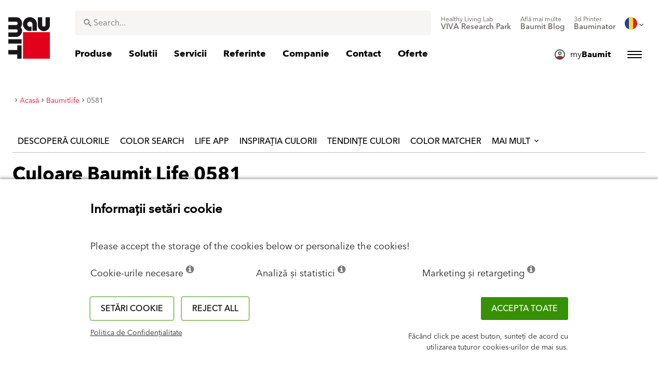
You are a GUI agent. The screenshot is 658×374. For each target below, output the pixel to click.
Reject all (215, 308)
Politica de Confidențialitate (136, 333)
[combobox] (253, 22)
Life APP (212, 141)
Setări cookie (132, 308)
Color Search (152, 141)
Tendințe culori (363, 141)
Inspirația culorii (278, 141)
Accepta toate (524, 308)
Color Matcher (445, 141)
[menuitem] (476, 23)
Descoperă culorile (64, 141)
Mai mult (516, 141)
